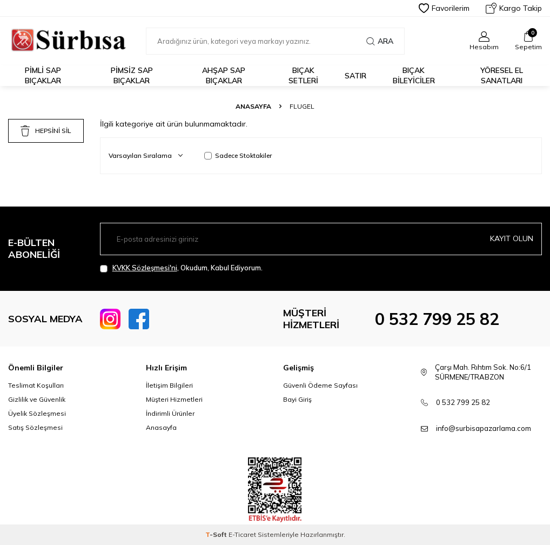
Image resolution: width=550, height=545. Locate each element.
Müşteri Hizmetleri (174, 399)
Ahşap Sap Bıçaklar (223, 75)
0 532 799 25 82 (437, 319)
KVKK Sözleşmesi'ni (144, 267)
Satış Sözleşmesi (35, 427)
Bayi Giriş (297, 399)
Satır (355, 76)
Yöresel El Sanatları (501, 75)
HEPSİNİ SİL (46, 130)
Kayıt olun (511, 238)
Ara (379, 41)
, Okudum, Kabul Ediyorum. (181, 267)
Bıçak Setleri (303, 75)
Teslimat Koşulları (36, 385)
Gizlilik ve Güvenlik (36, 399)
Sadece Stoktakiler (238, 155)
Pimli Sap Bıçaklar (43, 75)
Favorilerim (444, 8)
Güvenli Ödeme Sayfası (320, 385)
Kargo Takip (514, 8)
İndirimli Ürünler (170, 413)
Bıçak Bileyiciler (414, 75)
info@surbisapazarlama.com (483, 428)
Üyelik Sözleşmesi (37, 413)
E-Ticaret (242, 534)
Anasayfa (253, 106)
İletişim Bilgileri (169, 385)
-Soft (217, 534)
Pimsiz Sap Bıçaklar (132, 75)
